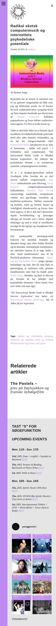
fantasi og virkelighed (30, 336)
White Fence (16, 275)
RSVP (24, 459)
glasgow (48, 336)
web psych (41, 343)
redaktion (32, 49)
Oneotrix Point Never (39, 190)
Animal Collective (28, 117)
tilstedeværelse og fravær (22, 343)
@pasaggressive (19, 618)
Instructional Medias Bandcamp (27, 300)
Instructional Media (19, 144)
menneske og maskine (21, 339)
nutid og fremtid (43, 339)
